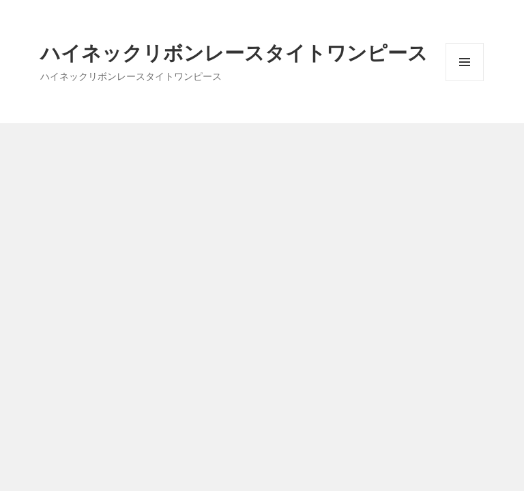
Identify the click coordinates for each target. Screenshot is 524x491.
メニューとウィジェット (464, 80)
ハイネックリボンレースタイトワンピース (234, 52)
